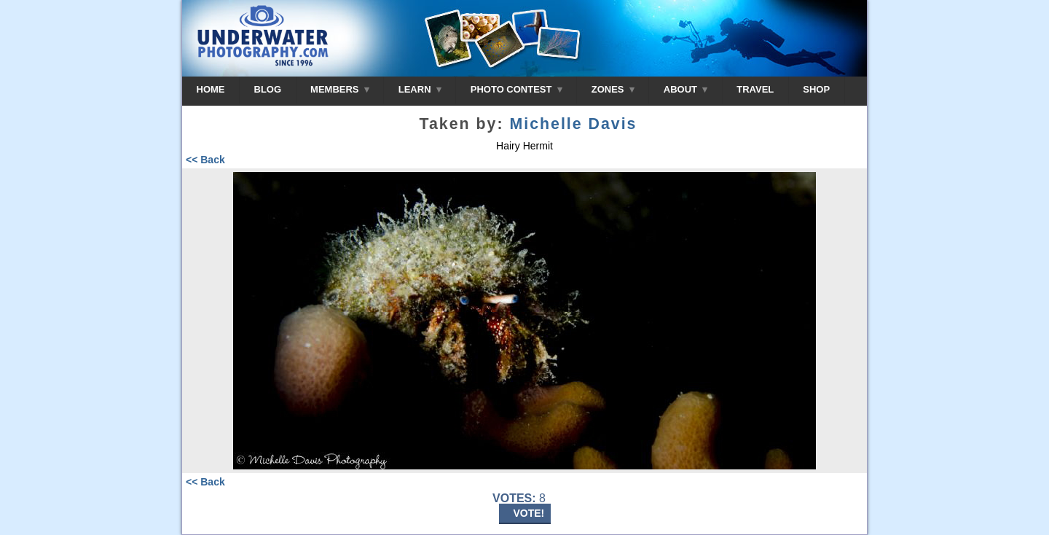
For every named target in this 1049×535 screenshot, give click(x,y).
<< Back (205, 159)
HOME (211, 89)
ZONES (613, 89)
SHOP (816, 89)
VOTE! (529, 513)
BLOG (268, 89)
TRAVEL (755, 89)
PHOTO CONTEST (516, 89)
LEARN (419, 89)
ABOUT (685, 89)
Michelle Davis (573, 124)
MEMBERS (339, 89)
